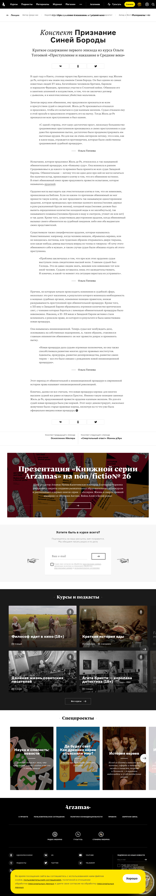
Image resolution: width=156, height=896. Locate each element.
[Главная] (78, 807)
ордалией (49, 184)
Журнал (57, 4)
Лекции (15, 15)
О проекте (23, 817)
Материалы (138, 15)
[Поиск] (153, 4)
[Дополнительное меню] (81, 4)
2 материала (106, 644)
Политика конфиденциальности (86, 817)
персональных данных (41, 883)
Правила (112, 817)
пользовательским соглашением (42, 879)
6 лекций (18, 689)
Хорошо (132, 878)
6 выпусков (90, 644)
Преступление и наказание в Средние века (78, 15)
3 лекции (89, 689)
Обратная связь (130, 817)
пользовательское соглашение (87, 568)
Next (144, 649)
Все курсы (76, 701)
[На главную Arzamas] (3, 4)
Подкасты (26, 4)
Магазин (70, 4)
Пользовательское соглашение (49, 817)
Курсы (14, 4)
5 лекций (18, 644)
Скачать (129, 4)
